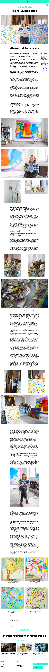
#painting (18, 636)
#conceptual (31, 636)
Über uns (43, 1)
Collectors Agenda (4, 1)
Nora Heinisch (15, 620)
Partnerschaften (20, 661)
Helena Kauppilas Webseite (16, 624)
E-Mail (2, 661)
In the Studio (24, 7)
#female (8, 636)
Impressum (19, 665)
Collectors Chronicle (35, 1)
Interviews (13, 1)
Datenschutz (19, 666)
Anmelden (38, 667)
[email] (40, 664)
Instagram (3, 664)
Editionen (19, 1)
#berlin (42, 636)
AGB (18, 664)
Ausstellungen (26, 1)
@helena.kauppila (14, 625)
